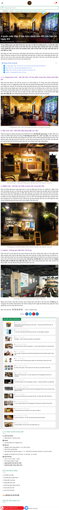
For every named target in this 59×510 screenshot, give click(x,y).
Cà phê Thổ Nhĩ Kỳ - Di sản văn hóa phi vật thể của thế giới (29, 417)
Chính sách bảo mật (9, 487)
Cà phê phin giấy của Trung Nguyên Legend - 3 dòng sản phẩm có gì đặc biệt (34, 381)
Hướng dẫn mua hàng (9, 480)
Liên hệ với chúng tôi (9, 490)
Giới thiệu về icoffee (9, 475)
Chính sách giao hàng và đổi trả (12, 485)
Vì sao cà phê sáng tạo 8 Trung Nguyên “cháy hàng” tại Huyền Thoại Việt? (33, 403)
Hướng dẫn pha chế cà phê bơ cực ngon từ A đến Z (27, 410)
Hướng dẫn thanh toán (9, 482)
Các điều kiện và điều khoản (11, 477)
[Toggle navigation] (2, 3)
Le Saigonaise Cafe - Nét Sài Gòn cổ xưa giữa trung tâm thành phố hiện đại (25, 65)
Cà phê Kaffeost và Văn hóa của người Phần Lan (26, 424)
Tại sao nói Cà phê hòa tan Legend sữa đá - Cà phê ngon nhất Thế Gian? (33, 396)
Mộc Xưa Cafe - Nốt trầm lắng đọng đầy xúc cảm (18, 68)
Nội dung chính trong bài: (10, 63)
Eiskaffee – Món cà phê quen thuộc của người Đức (27, 339)
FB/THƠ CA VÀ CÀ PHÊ (12, 495)
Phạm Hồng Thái (10, 41)
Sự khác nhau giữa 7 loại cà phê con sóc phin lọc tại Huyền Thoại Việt (32, 367)
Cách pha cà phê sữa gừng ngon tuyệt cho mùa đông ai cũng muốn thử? (33, 360)
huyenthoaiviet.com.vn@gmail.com (13, 442)
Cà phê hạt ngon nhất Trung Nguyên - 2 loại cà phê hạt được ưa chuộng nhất (34, 346)
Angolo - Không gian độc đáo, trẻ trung (16, 72)
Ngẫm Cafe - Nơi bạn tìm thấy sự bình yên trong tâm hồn (20, 70)
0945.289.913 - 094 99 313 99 (12, 438)
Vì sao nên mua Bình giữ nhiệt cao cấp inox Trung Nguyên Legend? (31, 332)
